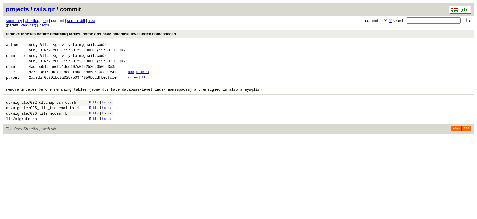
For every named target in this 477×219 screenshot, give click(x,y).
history (106, 109)
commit (133, 83)
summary (14, 20)
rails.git (44, 9)
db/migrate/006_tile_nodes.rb (37, 123)
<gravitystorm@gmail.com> (79, 45)
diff (143, 83)
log (45, 20)
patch (44, 25)
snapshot (142, 76)
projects (17, 9)
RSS (466, 139)
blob (96, 109)
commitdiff (76, 20)
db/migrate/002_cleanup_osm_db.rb (41, 110)
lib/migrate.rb (21, 129)
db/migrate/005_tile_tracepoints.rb (43, 117)
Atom (456, 139)
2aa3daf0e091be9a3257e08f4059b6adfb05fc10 (73, 83)
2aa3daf (27, 25)
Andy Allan (40, 45)
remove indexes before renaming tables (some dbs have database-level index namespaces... (92, 34)
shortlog (32, 20)
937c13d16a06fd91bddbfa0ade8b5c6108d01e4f (73, 77)
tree (91, 20)
